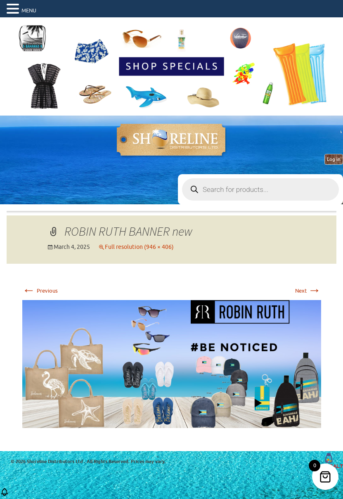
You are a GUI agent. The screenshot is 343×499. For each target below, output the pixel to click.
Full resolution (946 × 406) (139, 247)
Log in (334, 159)
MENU (28, 10)
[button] (4, 494)
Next (308, 290)
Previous (40, 290)
